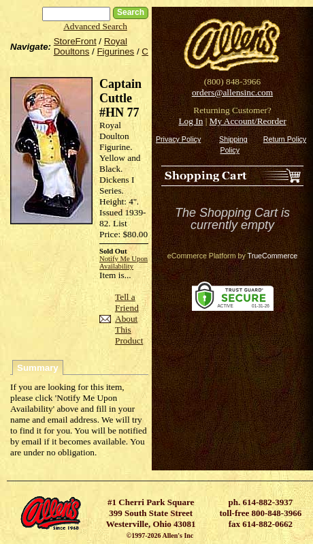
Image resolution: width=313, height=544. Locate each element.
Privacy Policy (178, 139)
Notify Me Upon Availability (123, 262)
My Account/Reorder (248, 121)
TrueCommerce (273, 256)
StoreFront (75, 41)
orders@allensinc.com (232, 92)
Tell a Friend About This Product (129, 319)
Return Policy (284, 139)
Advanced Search (95, 26)
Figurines (115, 51)
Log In (190, 121)
